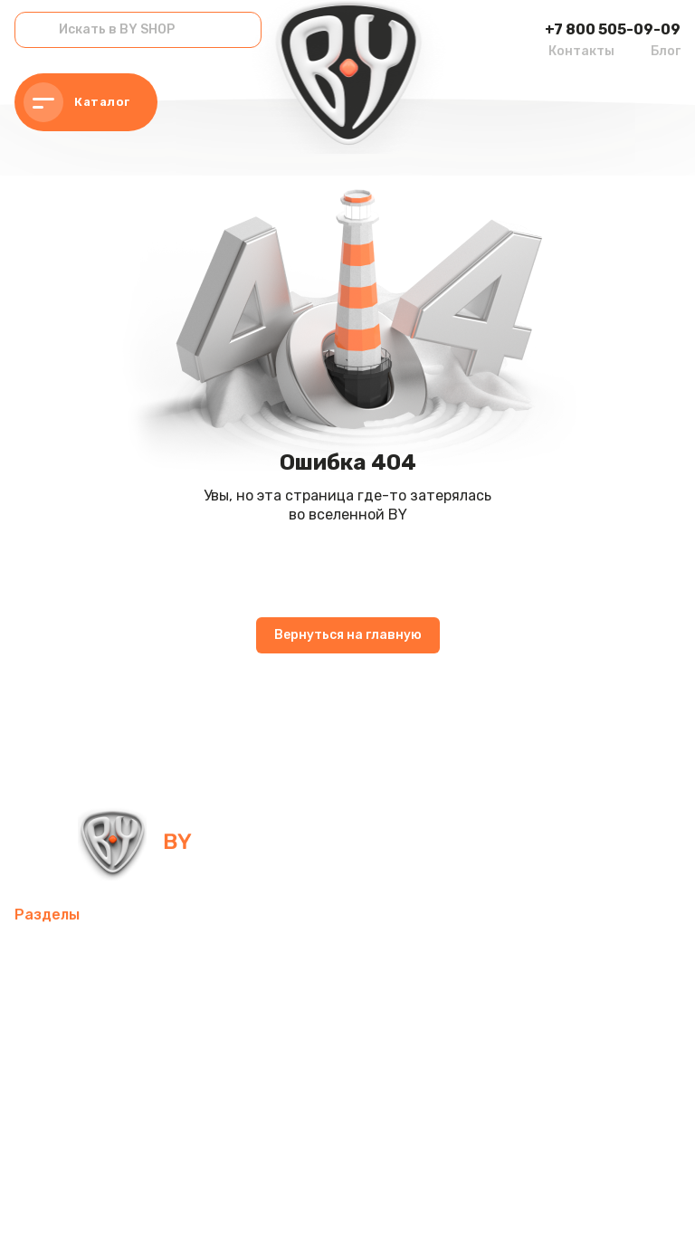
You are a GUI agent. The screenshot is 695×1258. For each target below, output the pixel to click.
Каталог (77, 102)
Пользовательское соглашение (433, 1221)
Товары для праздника (337, 1083)
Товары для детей (79, 1083)
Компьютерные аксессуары (110, 996)
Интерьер (384, 953)
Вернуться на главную (348, 635)
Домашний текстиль (215, 1040)
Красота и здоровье (85, 1170)
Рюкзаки (44, 1127)
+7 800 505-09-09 (613, 29)
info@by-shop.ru (372, 841)
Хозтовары (200, 1083)
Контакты (581, 51)
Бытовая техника (229, 1127)
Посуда (332, 1040)
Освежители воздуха (300, 996)
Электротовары (69, 1040)
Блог (666, 51)
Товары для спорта (264, 953)
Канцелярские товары (387, 1127)
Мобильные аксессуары (96, 953)
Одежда (121, 1127)
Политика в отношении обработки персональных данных (165, 1221)
